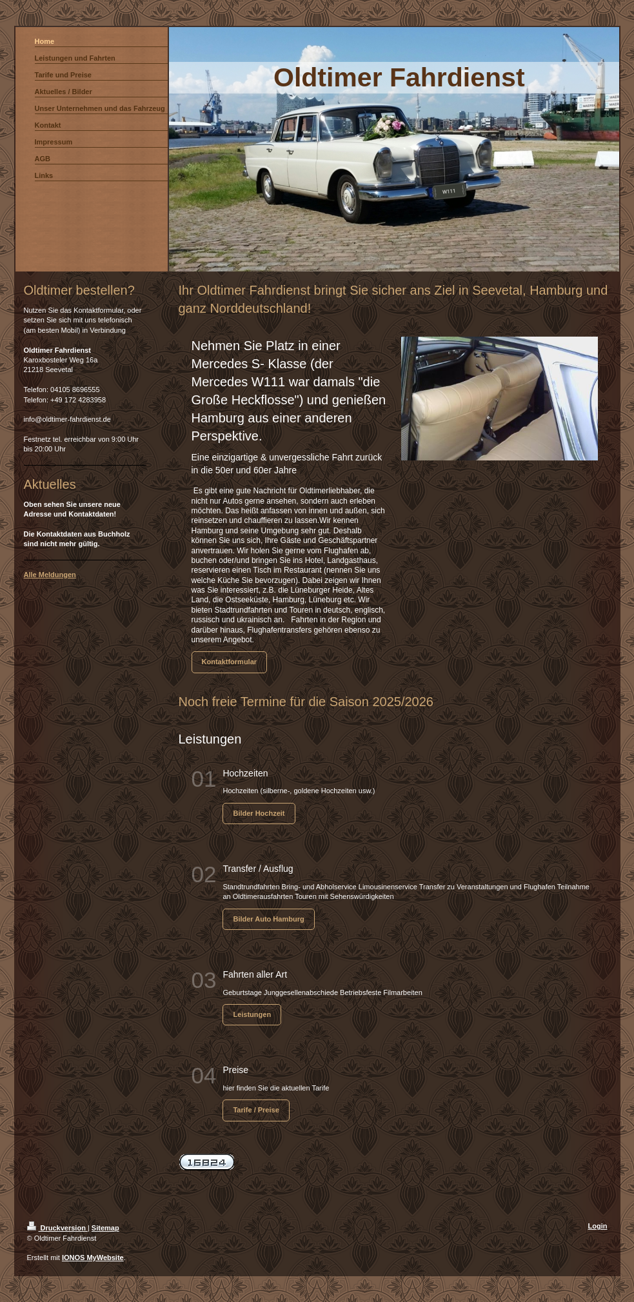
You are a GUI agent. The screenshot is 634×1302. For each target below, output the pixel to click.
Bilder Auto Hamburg (268, 919)
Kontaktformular (229, 662)
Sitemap (105, 1228)
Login (598, 1226)
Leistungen (252, 1014)
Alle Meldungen (50, 574)
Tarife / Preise (256, 1110)
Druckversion (57, 1228)
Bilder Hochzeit (258, 813)
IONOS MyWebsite (93, 1257)
